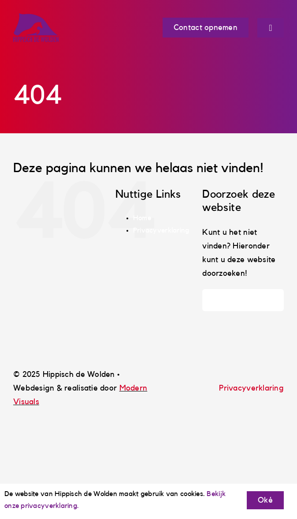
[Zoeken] (213, 300)
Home (142, 218)
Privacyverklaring (161, 230)
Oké (265, 500)
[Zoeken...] (243, 300)
